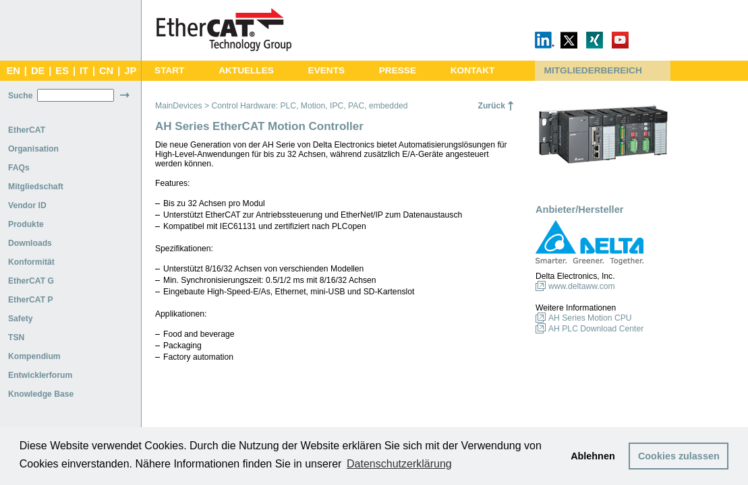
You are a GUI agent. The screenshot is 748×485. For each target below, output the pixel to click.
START (169, 70)
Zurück (491, 105)
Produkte (26, 224)
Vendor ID (27, 205)
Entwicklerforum (40, 375)
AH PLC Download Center (595, 328)
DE (38, 70)
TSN (16, 337)
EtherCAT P (30, 299)
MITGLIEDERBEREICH (593, 70)
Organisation (33, 149)
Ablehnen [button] (593, 456)
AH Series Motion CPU (590, 318)
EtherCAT (26, 130)
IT (84, 70)
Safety (20, 318)
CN (106, 70)
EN (13, 70)
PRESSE (397, 70)
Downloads (30, 243)
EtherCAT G (31, 281)
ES (62, 70)
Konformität (31, 262)
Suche (20, 95)
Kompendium (34, 356)
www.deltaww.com (581, 286)
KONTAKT (473, 70)
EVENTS (326, 70)
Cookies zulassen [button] (679, 456)
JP (130, 70)
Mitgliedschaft (35, 186)
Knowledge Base (41, 394)
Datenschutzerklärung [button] (399, 464)
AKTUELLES (246, 70)
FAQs (19, 167)
